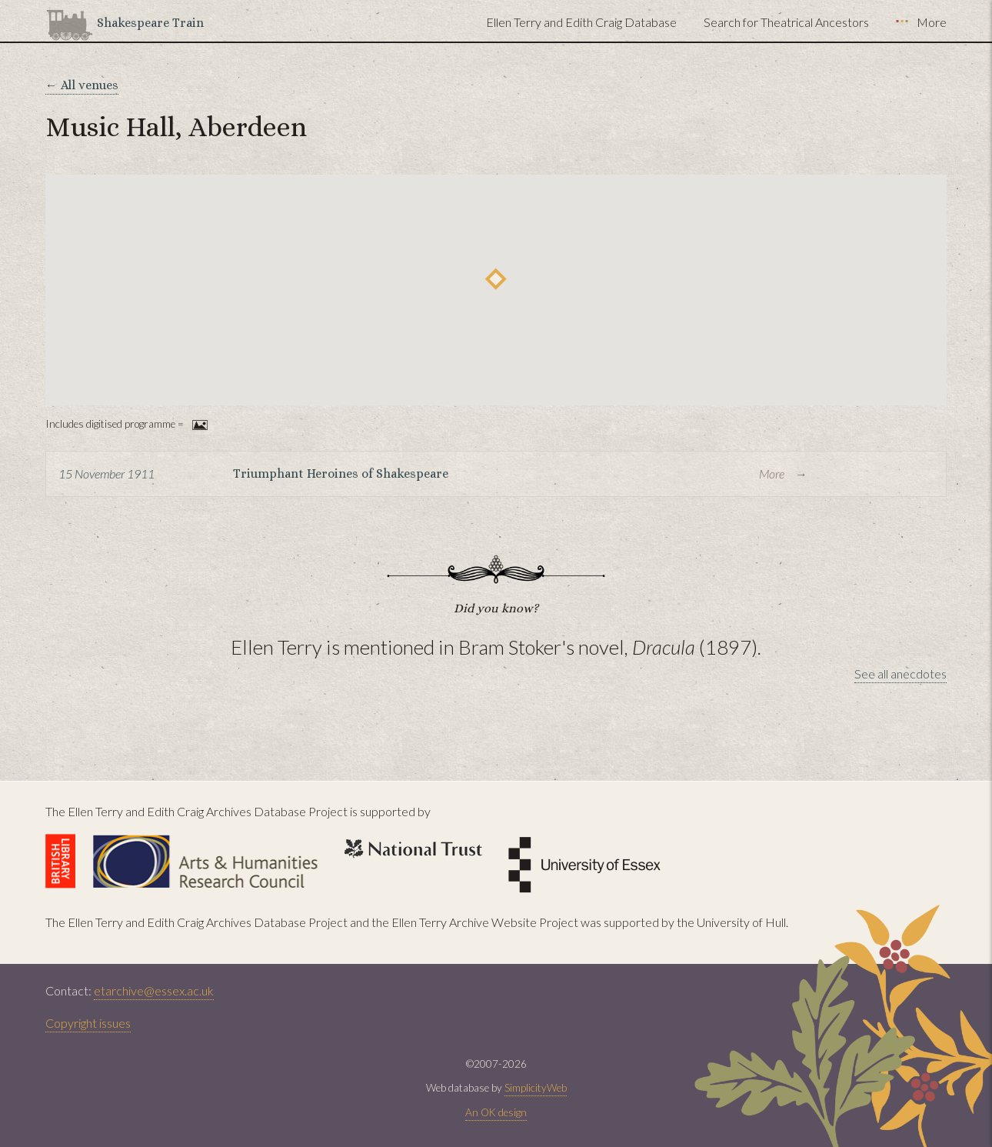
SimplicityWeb (535, 1088)
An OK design (496, 1112)
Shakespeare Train (150, 22)
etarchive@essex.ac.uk (154, 990)
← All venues (81, 85)
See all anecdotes (900, 673)
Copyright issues (88, 1022)
